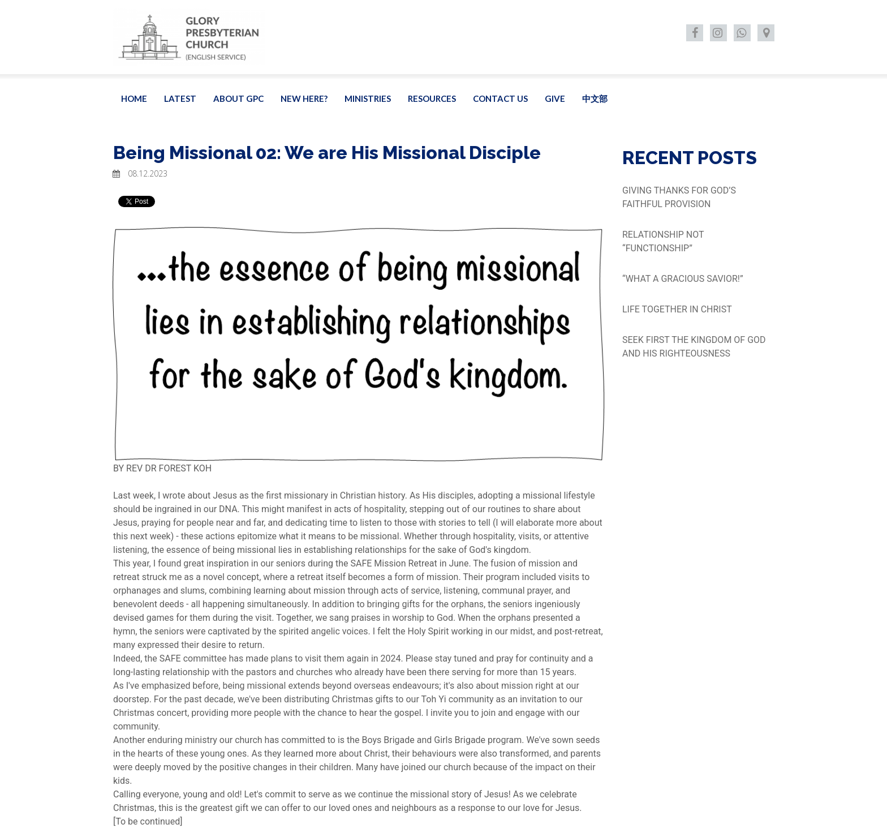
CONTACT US (500, 98)
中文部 (595, 98)
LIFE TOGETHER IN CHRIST (677, 309)
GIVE (555, 98)
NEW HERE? (304, 98)
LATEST (180, 98)
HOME (134, 98)
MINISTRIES (368, 98)
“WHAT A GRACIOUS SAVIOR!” (682, 278)
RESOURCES (432, 98)
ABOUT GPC (238, 98)
